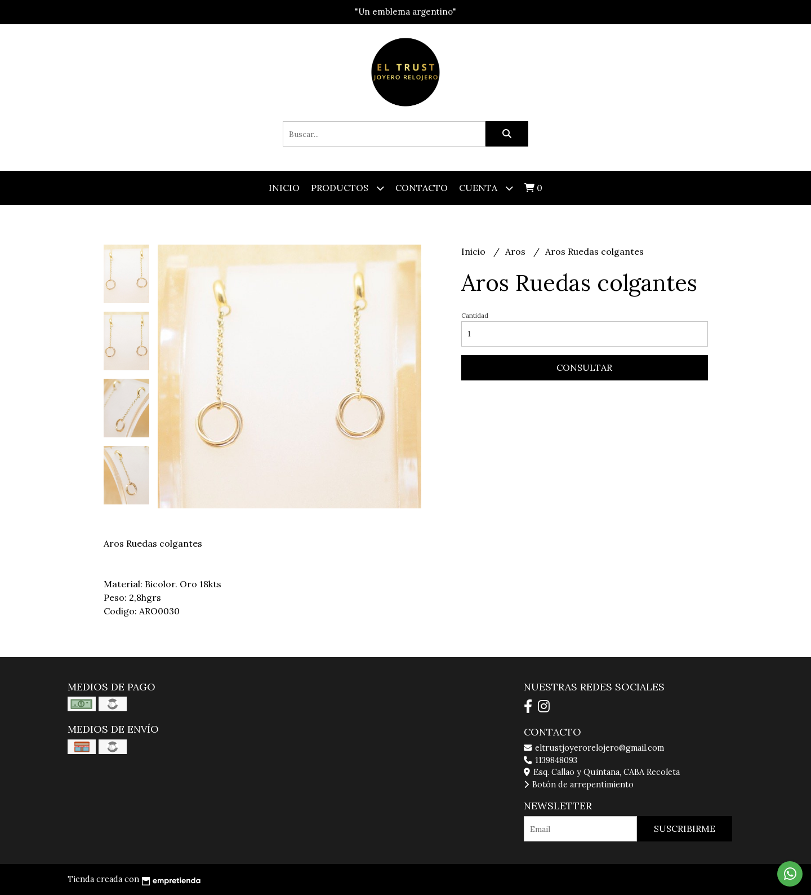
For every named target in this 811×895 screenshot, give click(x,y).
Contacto (421, 187)
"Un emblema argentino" (405, 11)
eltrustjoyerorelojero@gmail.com (594, 748)
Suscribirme (684, 828)
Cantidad (474, 316)
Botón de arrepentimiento (579, 784)
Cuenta (486, 188)
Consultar (584, 367)
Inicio (284, 187)
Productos (347, 188)
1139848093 (550, 760)
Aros (516, 251)
